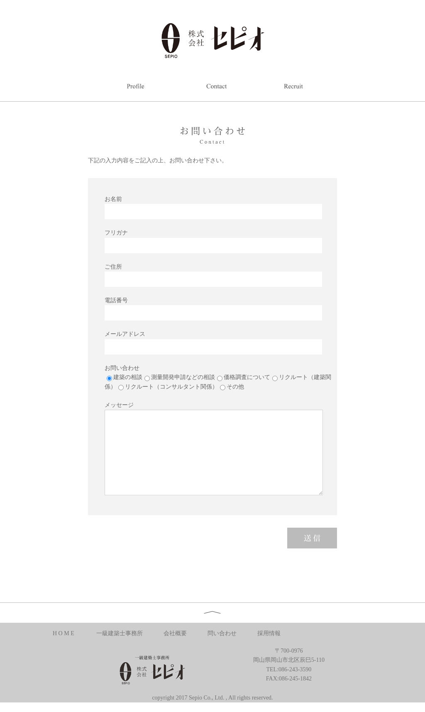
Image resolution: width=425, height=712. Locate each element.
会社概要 (175, 633)
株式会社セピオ (212, 40)
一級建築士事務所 (119, 633)
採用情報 (269, 633)
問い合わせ (222, 633)
